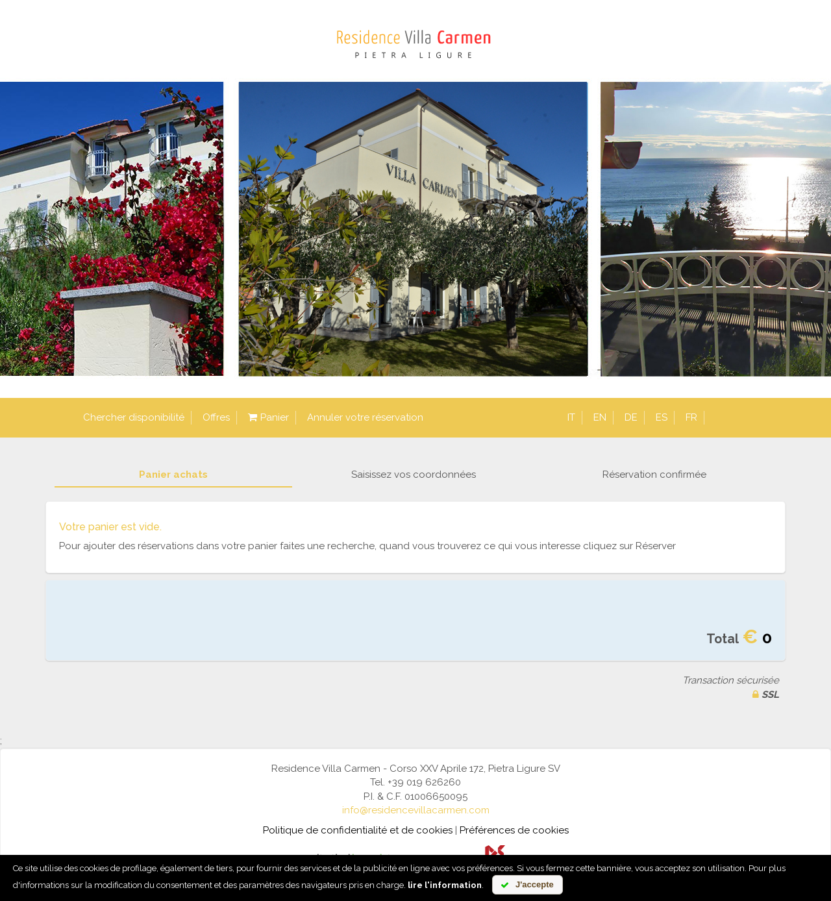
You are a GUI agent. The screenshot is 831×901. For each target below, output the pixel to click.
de (631, 417)
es (661, 417)
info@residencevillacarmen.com (416, 810)
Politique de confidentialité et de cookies (358, 830)
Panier (268, 418)
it (571, 417)
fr (691, 417)
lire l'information (445, 885)
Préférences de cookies (514, 830)
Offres (216, 417)
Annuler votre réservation (365, 417)
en (599, 417)
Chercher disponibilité (133, 417)
